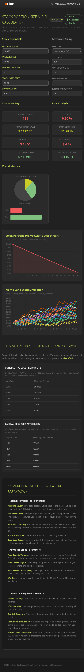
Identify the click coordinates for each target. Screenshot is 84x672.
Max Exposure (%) (60, 67)
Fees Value (57, 57)
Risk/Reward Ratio (61, 78)
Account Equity (10, 46)
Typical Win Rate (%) (62, 89)
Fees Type (56, 46)
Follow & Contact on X (65, 4)
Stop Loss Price (9, 88)
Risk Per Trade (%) (11, 67)
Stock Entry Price (11, 78)
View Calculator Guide (73, 19)
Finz (9, 4)
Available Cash (9, 57)
